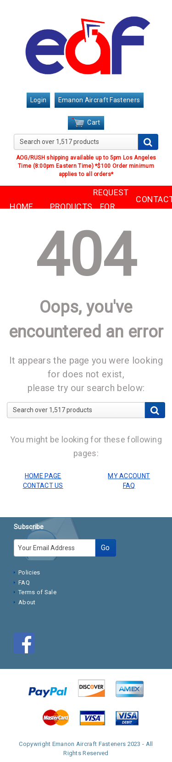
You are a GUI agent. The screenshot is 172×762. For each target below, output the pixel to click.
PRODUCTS (64, 206)
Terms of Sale (37, 592)
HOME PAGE (43, 476)
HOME (21, 206)
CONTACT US (150, 206)
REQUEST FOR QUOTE (107, 206)
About (27, 602)
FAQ (24, 582)
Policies (29, 572)
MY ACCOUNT (129, 476)
